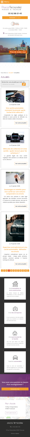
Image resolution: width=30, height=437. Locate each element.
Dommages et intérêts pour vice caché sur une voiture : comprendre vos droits (15, 191)
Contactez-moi (15, 389)
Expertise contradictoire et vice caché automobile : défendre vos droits (15, 249)
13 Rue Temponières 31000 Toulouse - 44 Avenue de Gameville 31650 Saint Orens (15, 34)
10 (25, 270)
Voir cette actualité (20, 123)
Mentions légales (15, 433)
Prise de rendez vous (18, 52)
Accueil (11, 72)
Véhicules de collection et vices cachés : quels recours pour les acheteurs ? (15, 151)
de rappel (15, 17)
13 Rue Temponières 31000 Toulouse (15, 430)
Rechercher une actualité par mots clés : (13, 82)
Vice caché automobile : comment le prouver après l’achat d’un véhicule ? (15, 110)
